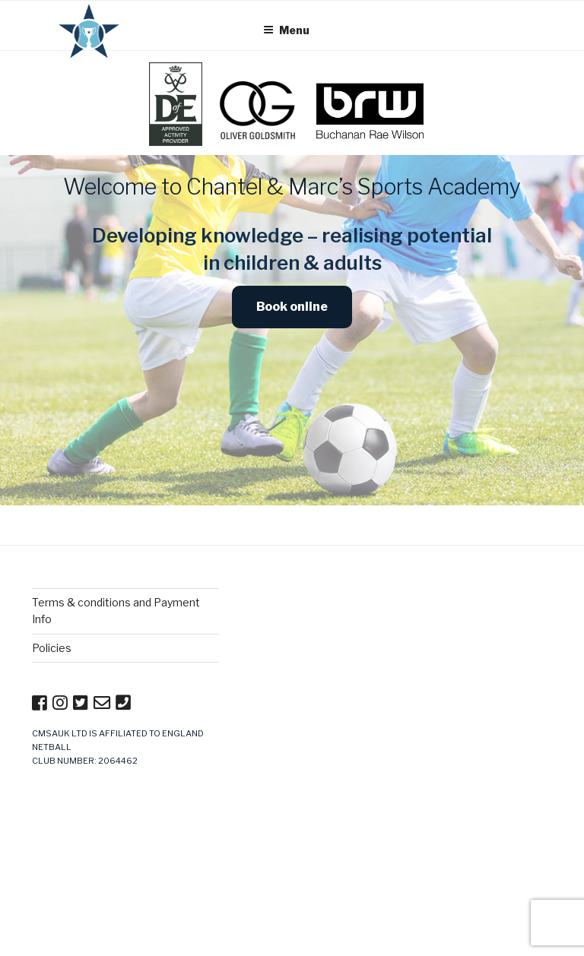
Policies (51, 647)
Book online (292, 306)
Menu (286, 30)
